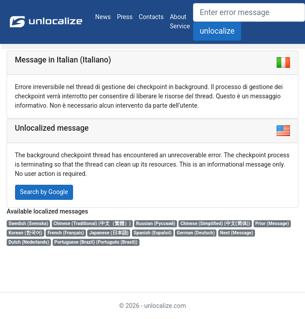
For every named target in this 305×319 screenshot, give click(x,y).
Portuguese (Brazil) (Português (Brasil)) (96, 242)
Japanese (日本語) (109, 233)
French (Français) (65, 233)
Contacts (151, 16)
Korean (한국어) (25, 233)
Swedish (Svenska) (28, 223)
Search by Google (44, 191)
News (103, 16)
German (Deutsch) (196, 233)
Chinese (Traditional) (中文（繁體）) (92, 223)
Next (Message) (236, 233)
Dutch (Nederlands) (28, 242)
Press (124, 16)
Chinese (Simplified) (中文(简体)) (215, 223)
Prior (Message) (272, 223)
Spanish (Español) (152, 233)
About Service (180, 21)
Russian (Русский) (155, 223)
